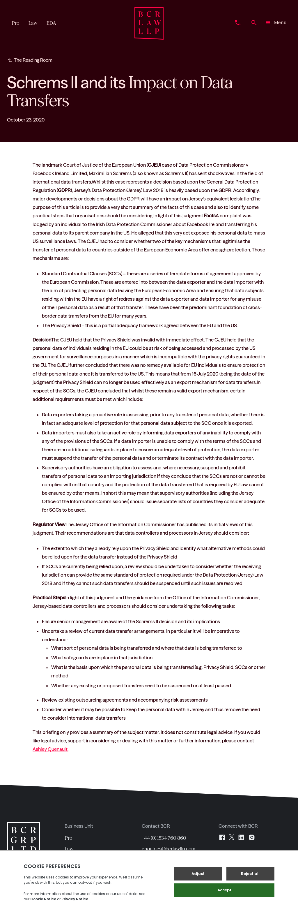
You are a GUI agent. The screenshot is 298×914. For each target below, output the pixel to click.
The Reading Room (33, 60)
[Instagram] (251, 837)
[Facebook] (222, 837)
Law (69, 849)
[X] (231, 837)
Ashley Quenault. (50, 749)
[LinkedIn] (241, 837)
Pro (68, 838)
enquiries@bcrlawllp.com (168, 849)
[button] (275, 23)
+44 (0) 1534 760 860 (164, 838)
